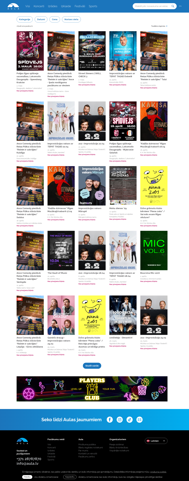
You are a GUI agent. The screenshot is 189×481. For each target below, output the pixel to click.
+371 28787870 (29, 459)
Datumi (41, 19)
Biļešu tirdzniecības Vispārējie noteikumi (119, 449)
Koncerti (39, 6)
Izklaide (66, 6)
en (180, 6)
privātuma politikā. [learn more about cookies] (158, 472)
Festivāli (80, 6)
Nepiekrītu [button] (69, 477)
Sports (93, 6)
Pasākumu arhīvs (86, 456)
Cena (54, 19)
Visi (27, 6)
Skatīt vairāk (92, 365)
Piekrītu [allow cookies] (27, 477)
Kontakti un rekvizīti (87, 453)
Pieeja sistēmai (116, 444)
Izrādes (52, 6)
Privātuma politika (87, 444)
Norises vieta (71, 19)
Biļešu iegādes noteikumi (90, 447)
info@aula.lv (27, 463)
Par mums (83, 450)
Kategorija (24, 19)
